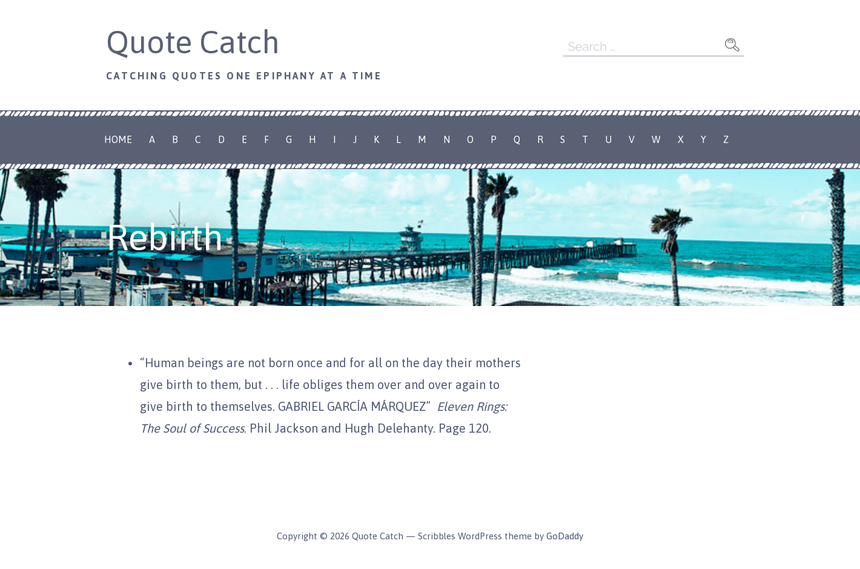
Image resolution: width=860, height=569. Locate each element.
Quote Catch (193, 42)
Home (118, 139)
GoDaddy (564, 536)
